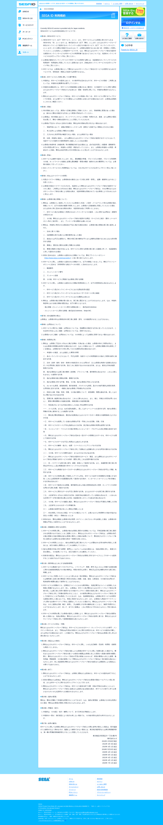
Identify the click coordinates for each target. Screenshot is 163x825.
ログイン (107, 3)
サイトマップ (140, 3)
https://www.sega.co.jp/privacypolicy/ (58, 258)
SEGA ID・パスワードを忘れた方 (134, 28)
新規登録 (99, 3)
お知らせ (71, 781)
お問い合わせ (129, 3)
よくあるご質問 (117, 3)
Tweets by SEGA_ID (129, 50)
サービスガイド (73, 787)
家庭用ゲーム (73, 795)
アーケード (72, 789)
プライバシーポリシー (104, 792)
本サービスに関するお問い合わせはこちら (86, 812)
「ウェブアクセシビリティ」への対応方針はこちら (51, 820)
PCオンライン (73, 792)
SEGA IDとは (73, 784)
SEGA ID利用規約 (102, 789)
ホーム (71, 779)
